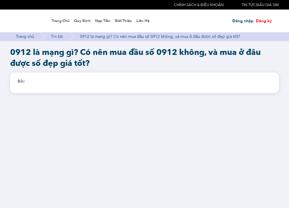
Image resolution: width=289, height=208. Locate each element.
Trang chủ (61, 20)
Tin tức (57, 36)
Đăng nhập (242, 21)
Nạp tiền (102, 20)
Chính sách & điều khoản (199, 5)
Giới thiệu (123, 20)
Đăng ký (264, 21)
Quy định (82, 20)
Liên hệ (142, 20)
